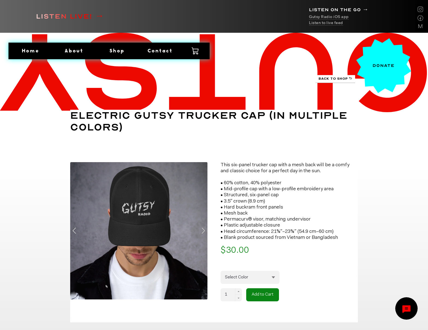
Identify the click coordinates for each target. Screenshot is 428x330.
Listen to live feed (326, 23)
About (73, 50)
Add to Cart (263, 294)
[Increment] (238, 291)
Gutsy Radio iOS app (329, 17)
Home (30, 50)
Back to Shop (335, 78)
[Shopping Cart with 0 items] (195, 51)
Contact (159, 50)
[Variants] (250, 277)
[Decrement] (238, 298)
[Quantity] (228, 294)
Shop (116, 50)
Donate (384, 65)
